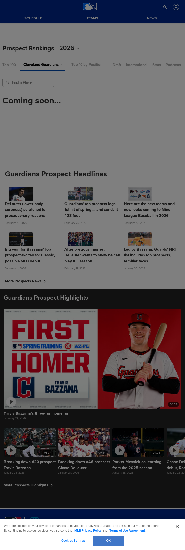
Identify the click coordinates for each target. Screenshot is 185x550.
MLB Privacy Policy (88, 531)
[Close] (177, 526)
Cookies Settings (73, 541)
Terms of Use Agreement (127, 531)
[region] (92, 534)
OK (108, 541)
